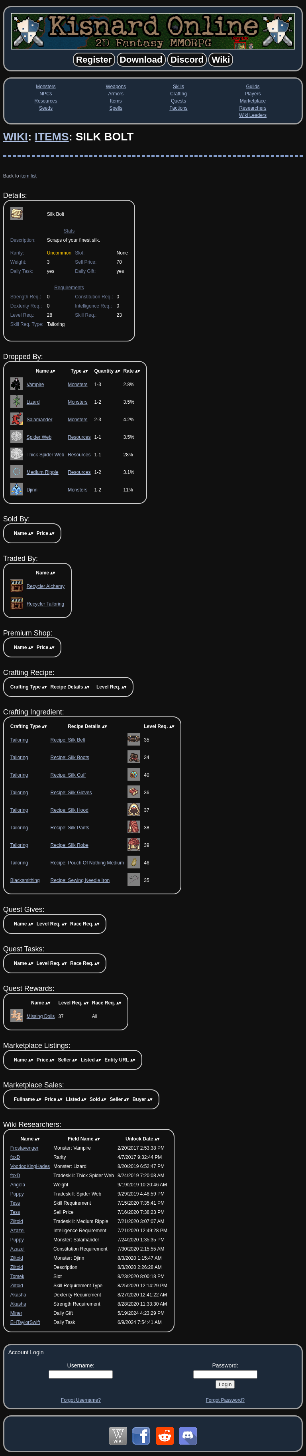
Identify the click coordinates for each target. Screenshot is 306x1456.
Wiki (15, 136)
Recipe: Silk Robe (69, 845)
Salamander (40, 419)
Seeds (46, 108)
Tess (15, 1203)
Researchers (252, 108)
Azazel (17, 1230)
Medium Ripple (43, 472)
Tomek (17, 1276)
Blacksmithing (25, 880)
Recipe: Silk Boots (69, 757)
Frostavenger (24, 1148)
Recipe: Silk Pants (69, 828)
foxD (15, 1157)
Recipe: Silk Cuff (67, 775)
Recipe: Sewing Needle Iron (80, 880)
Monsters (45, 86)
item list (28, 176)
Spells (115, 108)
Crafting (178, 94)
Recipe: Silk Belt (67, 740)
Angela (17, 1185)
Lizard (33, 402)
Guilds (252, 86)
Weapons (116, 86)
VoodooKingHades (30, 1166)
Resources (45, 101)
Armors (116, 94)
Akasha (18, 1295)
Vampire (35, 384)
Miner (16, 1313)
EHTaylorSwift (25, 1322)
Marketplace (253, 101)
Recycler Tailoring (45, 604)
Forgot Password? (225, 1400)
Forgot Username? (81, 1400)
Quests (178, 101)
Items (116, 101)
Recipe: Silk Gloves (71, 792)
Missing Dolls (41, 1016)
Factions (178, 108)
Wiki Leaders (253, 115)
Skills (178, 86)
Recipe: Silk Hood (69, 810)
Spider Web (39, 437)
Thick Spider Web (45, 455)
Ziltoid (16, 1221)
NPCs (45, 94)
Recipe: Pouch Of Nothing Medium (87, 863)
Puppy (17, 1194)
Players (253, 94)
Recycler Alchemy (46, 586)
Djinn (32, 490)
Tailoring (19, 740)
